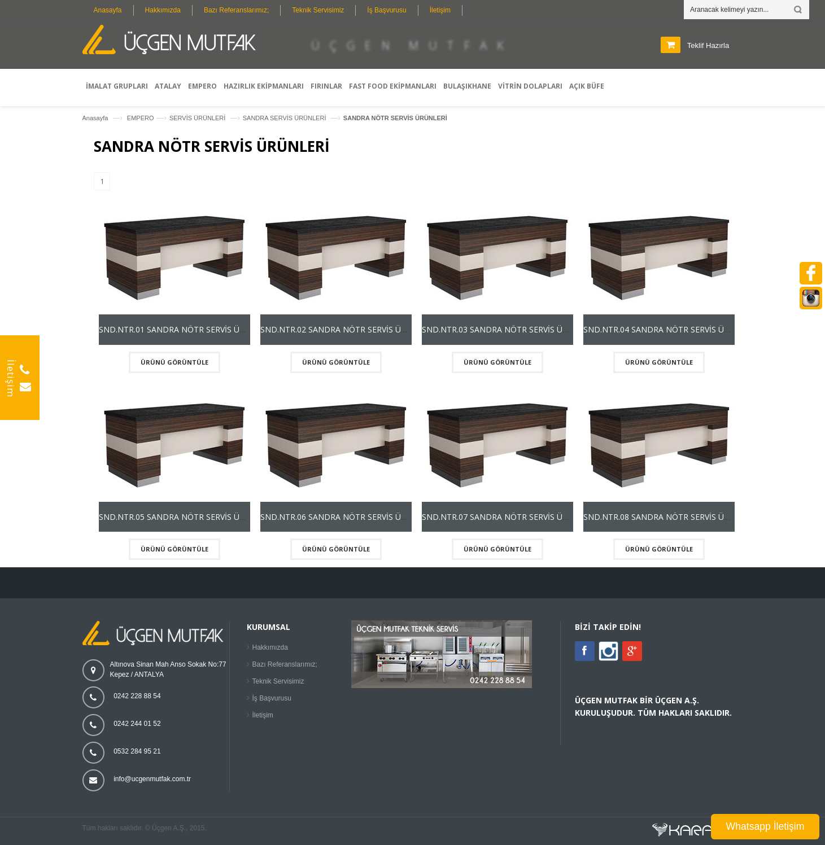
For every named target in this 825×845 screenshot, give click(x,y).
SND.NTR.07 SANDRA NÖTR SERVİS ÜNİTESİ (504, 516)
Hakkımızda (163, 10)
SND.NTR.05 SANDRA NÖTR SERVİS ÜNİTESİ (181, 516)
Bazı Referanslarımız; (236, 10)
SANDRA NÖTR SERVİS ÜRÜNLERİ (395, 118)
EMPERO (140, 118)
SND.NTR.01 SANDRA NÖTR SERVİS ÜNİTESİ (181, 329)
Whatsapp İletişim (765, 826)
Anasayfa (108, 10)
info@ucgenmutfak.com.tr (152, 779)
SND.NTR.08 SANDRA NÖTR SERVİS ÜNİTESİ (666, 516)
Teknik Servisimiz (318, 10)
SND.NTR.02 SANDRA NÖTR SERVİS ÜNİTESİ (343, 329)
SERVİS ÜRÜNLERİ (198, 118)
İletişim (440, 10)
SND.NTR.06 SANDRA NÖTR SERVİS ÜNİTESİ (343, 516)
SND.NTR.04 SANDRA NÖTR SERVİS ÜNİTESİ (666, 329)
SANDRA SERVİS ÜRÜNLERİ (285, 118)
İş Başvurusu (386, 10)
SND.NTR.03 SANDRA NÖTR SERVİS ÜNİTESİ (504, 329)
